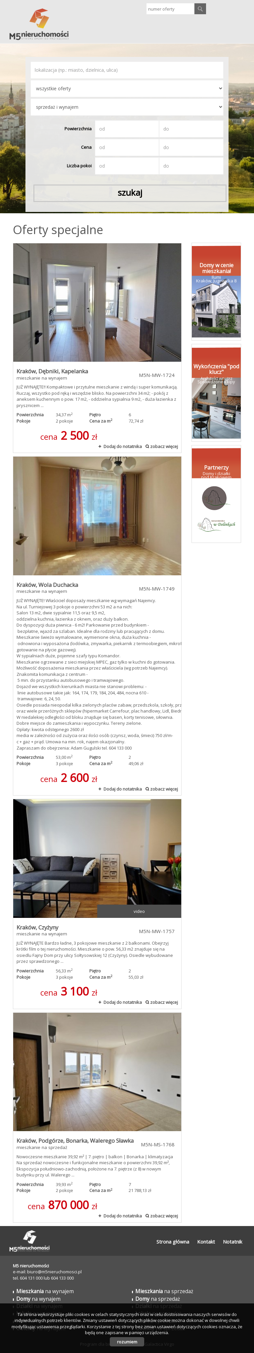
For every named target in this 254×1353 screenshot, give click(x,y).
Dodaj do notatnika (123, 446)
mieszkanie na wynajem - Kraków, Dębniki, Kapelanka (97, 348)
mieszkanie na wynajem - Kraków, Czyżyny (97, 904)
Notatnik (232, 1241)
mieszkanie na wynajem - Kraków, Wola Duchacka (97, 626)
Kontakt (206, 1241)
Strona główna (172, 1241)
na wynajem (45, 1291)
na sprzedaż (164, 1291)
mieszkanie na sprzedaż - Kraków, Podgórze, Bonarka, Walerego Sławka (97, 1117)
